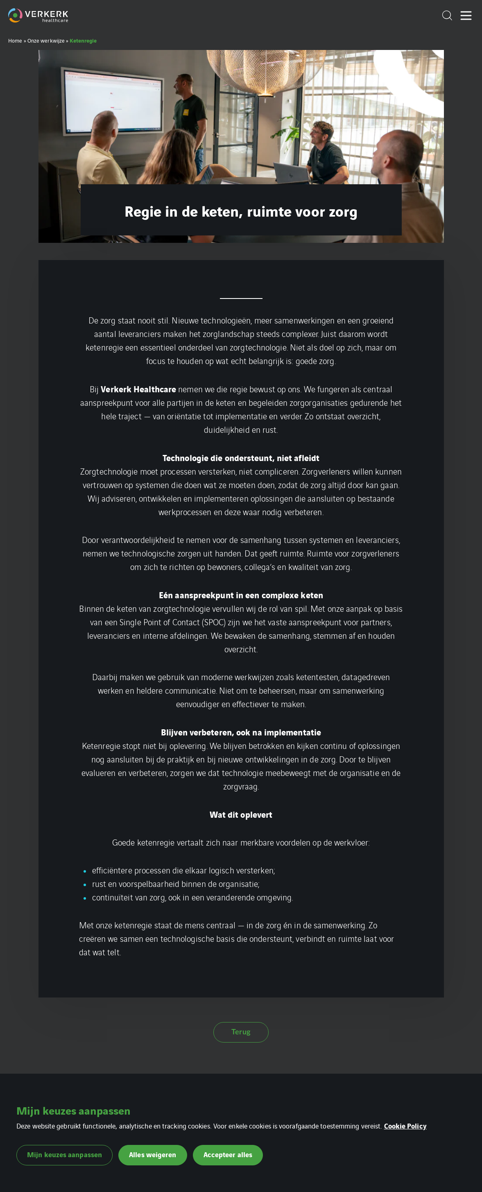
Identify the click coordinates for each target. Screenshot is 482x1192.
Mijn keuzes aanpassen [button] (64, 1154)
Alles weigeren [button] (152, 1154)
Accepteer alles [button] (228, 1154)
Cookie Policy (405, 1125)
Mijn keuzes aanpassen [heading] (73, 1110)
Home (15, 40)
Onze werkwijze (46, 40)
